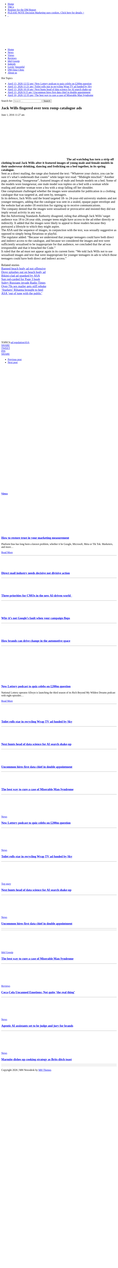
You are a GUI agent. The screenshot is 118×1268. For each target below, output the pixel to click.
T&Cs (11, 6)
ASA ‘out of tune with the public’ (21, 293)
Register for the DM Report (22, 9)
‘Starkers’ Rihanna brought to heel (22, 289)
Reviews (12, 58)
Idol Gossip (14, 61)
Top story (6, 883)
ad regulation (17, 342)
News (10, 52)
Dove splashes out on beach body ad (23, 272)
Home (11, 4)
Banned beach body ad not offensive (23, 268)
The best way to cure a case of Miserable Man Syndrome (37, 789)
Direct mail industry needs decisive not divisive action (35, 573)
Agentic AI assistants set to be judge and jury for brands (37, 1025)
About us (12, 72)
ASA (26, 342)
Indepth (12, 64)
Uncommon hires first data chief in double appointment (36, 766)
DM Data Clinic (16, 69)
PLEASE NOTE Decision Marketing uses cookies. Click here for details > (46, 12)
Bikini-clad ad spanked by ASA (20, 275)
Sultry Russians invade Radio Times (23, 282)
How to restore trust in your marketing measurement (35, 537)
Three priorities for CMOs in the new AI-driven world (36, 595)
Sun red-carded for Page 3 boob (20, 279)
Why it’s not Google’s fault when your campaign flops (35, 618)
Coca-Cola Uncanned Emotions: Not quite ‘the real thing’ (38, 992)
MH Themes (44, 1070)
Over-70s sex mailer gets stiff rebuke (23, 286)
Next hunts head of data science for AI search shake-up (36, 744)
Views (11, 55)
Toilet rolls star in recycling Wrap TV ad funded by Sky (36, 721)
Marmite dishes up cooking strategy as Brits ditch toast (36, 1059)
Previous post (15, 359)
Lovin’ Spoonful (16, 67)
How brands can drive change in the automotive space (35, 640)
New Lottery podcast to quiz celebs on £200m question (36, 686)
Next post (13, 362)
